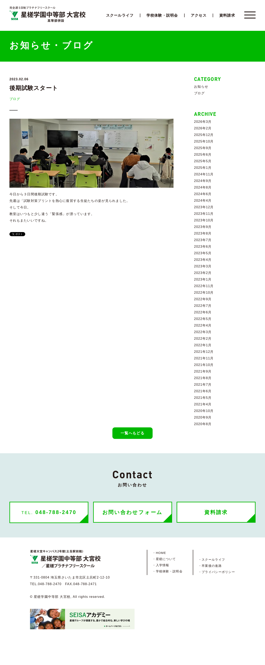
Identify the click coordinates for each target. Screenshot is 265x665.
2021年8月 (202, 378)
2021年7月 (202, 384)
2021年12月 (204, 351)
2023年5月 (202, 253)
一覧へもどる (132, 433)
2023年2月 (202, 273)
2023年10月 (204, 220)
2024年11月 (204, 174)
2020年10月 (204, 411)
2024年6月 (202, 194)
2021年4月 (202, 404)
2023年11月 (204, 213)
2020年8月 (202, 424)
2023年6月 (202, 246)
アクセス (199, 15)
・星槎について (164, 559)
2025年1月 (202, 167)
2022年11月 (204, 286)
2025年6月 (202, 154)
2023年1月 (202, 279)
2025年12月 (204, 135)
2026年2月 (202, 128)
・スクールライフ (211, 559)
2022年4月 (202, 325)
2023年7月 (202, 240)
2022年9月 (202, 299)
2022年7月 (202, 305)
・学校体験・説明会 (167, 571)
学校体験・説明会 (162, 15)
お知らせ (201, 86)
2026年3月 (202, 121)
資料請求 (227, 15)
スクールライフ (120, 15)
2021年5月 (202, 397)
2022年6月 (202, 312)
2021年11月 (204, 358)
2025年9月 (202, 148)
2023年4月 (202, 259)
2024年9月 (202, 181)
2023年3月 (202, 266)
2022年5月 (202, 319)
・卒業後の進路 (210, 565)
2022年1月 (202, 345)
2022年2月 (202, 338)
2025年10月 (204, 141)
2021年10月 (204, 365)
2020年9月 (202, 417)
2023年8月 (202, 233)
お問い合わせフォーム (132, 512)
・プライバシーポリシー (216, 572)
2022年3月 (202, 332)
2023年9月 (202, 227)
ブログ (14, 99)
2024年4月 (202, 200)
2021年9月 (202, 371)
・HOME (159, 553)
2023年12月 (204, 207)
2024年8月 (202, 187)
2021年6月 (202, 391)
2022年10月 (204, 292)
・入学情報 (160, 565)
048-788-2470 (48, 512)
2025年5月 (202, 161)
